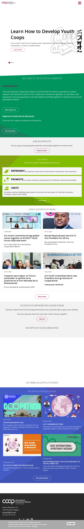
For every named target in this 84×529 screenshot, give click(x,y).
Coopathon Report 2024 (13, 422)
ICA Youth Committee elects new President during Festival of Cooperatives (60, 278)
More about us (10, 110)
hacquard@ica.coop (9, 512)
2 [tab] (11, 62)
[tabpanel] (42, 40)
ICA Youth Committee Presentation (18, 465)
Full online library (42, 478)
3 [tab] (13, 62)
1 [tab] (9, 62)
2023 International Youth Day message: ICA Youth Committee (61, 463)
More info (35, 526)
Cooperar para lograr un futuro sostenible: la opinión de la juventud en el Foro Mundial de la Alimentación (21, 280)
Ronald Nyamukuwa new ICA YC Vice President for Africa (60, 237)
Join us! (42, 319)
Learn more (18, 50)
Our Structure (10, 131)
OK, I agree (71, 523)
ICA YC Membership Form (53, 424)
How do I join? (42, 150)
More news (42, 297)
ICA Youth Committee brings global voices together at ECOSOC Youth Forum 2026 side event (21, 238)
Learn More (42, 201)
